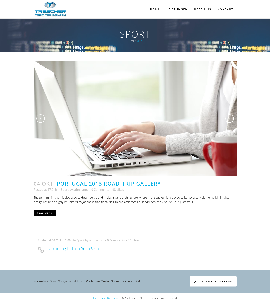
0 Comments (100, 190)
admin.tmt (80, 190)
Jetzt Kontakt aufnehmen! (213, 281)
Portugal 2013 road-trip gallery (109, 183)
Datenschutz (113, 297)
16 (134, 240)
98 (118, 189)
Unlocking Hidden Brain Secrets (76, 248)
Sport (65, 190)
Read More (44, 212)
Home (131, 40)
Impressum (99, 297)
